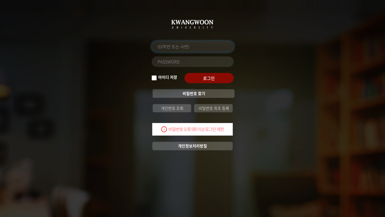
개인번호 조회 (171, 108)
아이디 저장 (167, 77)
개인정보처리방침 (192, 146)
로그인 (209, 78)
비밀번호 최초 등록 (213, 108)
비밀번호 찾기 (193, 93)
